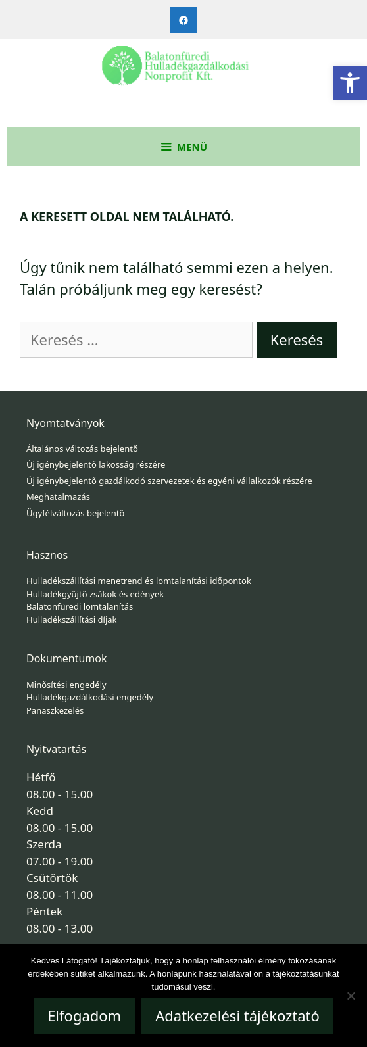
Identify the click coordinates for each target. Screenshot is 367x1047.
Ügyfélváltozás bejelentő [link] (75, 513)
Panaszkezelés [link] (55, 710)
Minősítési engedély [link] (66, 685)
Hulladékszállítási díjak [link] (71, 619)
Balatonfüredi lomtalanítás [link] (79, 606)
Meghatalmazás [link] (58, 496)
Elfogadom (84, 1015)
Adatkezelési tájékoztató (237, 1015)
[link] (350, 83)
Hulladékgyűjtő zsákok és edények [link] (95, 594)
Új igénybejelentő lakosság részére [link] (95, 464)
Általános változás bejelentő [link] (82, 448)
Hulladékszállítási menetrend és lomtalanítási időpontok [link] (138, 581)
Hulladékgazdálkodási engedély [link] (89, 697)
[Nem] (350, 995)
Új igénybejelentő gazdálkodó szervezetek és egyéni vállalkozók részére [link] (169, 481)
